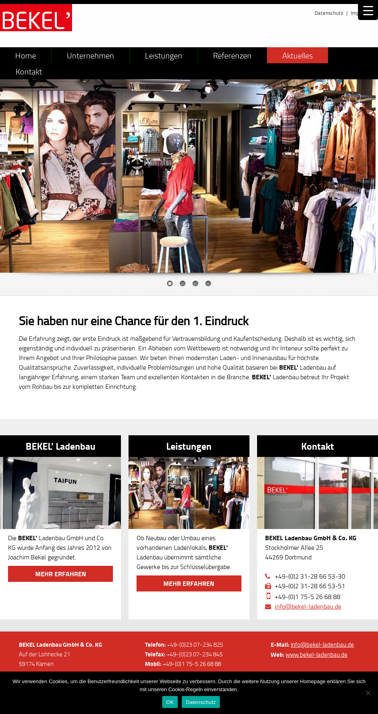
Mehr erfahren (60, 573)
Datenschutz (329, 12)
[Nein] (368, 693)
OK (170, 702)
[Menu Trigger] (368, 10)
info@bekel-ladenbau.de (308, 606)
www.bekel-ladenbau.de (317, 654)
